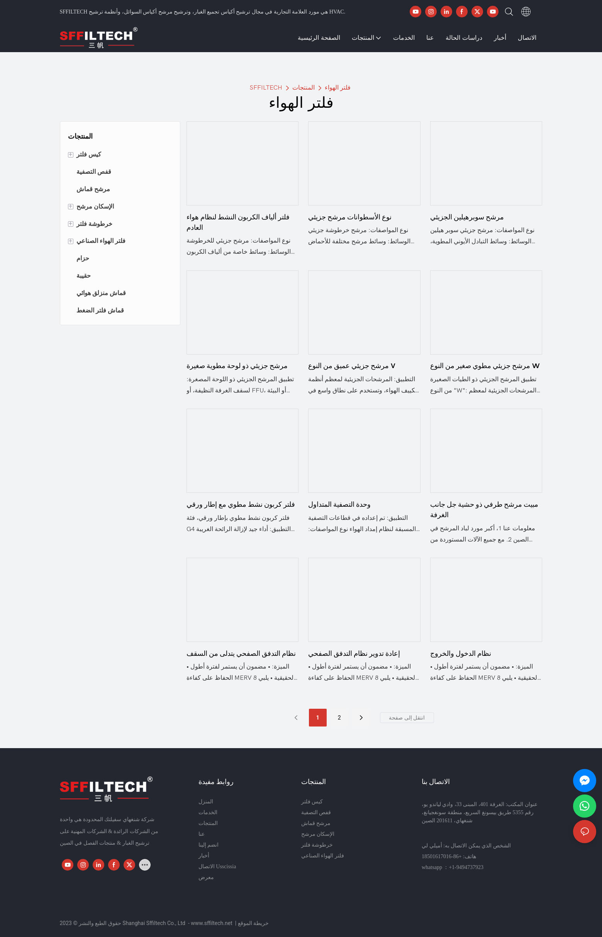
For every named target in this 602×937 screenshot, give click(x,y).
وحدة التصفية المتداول (339, 504)
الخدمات (207, 812)
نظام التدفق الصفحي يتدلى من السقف (241, 653)
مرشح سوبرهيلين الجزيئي (467, 217)
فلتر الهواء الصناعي (322, 856)
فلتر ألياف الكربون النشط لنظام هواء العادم (238, 222)
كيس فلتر (312, 802)
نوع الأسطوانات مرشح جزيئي (350, 217)
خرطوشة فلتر (317, 845)
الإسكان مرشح (318, 834)
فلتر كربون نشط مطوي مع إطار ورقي (241, 504)
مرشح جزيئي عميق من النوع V (351, 366)
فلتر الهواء (338, 87)
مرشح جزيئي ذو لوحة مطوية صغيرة (237, 366)
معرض (206, 877)
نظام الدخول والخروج (460, 653)
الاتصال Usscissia (217, 866)
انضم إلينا (208, 845)
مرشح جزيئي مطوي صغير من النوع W (485, 366)
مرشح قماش (316, 823)
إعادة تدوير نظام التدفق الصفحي (354, 653)
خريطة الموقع (253, 923)
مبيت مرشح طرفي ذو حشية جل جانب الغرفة (484, 509)
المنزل (205, 802)
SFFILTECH (266, 87)
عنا (201, 834)
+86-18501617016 (442, 856)
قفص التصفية (316, 812)
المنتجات (303, 87)
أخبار (203, 856)
